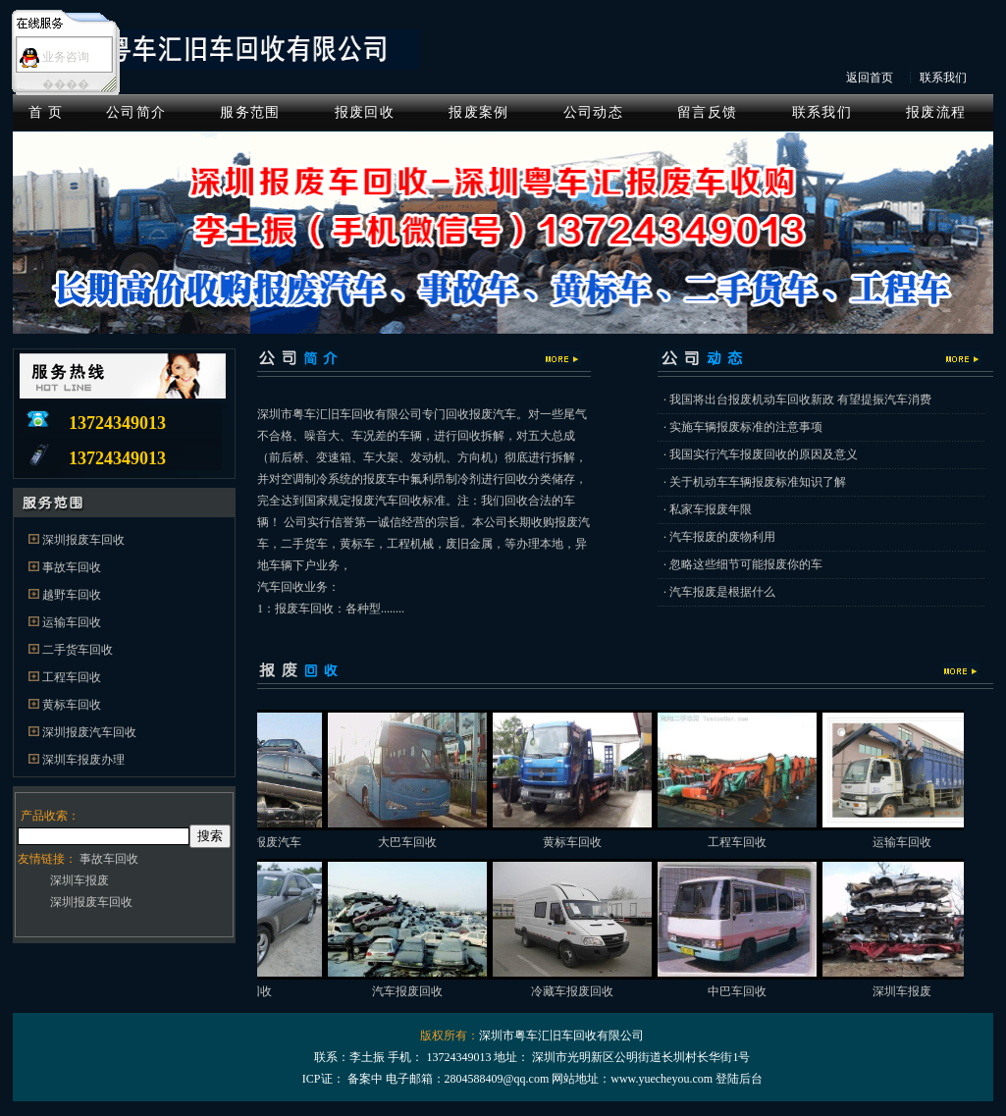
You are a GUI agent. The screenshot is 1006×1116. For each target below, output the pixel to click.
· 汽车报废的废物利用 (719, 537)
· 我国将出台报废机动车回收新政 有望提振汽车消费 (797, 399)
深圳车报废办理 (83, 760)
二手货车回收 (77, 650)
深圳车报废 (79, 880)
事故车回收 (71, 567)
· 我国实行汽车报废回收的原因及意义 (760, 454)
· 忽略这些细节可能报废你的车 (742, 564)
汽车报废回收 (423, 991)
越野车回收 (71, 595)
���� (65, 84)
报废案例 (478, 112)
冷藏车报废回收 (588, 991)
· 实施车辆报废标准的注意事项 (742, 427)
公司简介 (136, 112)
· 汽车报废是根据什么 (719, 592)
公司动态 (593, 112)
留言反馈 (707, 112)
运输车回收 (71, 622)
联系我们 (943, 77)
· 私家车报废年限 (707, 509)
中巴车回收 (752, 991)
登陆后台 (739, 1079)
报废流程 (936, 112)
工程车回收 (71, 677)
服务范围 (250, 112)
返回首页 (869, 77)
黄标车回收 (71, 705)
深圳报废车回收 (83, 540)
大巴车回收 (423, 842)
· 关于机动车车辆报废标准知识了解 (754, 482)
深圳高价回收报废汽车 (258, 842)
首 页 (46, 112)
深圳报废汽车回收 (89, 732)
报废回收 (365, 112)
